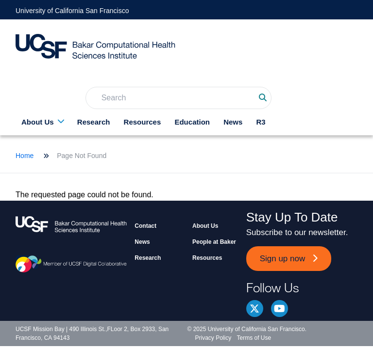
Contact (145, 225)
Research (93, 122)
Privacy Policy (213, 337)
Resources (142, 122)
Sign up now (282, 258)
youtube (279, 308)
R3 (261, 122)
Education (192, 122)
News (232, 122)
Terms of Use (254, 337)
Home (25, 155)
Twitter (254, 308)
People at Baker (214, 241)
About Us (37, 122)
